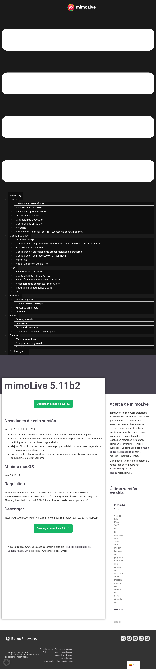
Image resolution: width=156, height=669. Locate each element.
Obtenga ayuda (24, 319)
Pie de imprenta (46, 649)
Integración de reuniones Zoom (34, 287)
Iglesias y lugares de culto (31, 211)
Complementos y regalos (30, 343)
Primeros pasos (25, 299)
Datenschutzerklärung (63, 655)
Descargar (22, 323)
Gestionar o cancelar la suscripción (36, 331)
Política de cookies (50, 652)
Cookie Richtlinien (65, 658)
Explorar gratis (18, 351)
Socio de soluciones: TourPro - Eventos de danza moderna (49, 231)
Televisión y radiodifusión (30, 203)
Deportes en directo (27, 215)
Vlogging (21, 227)
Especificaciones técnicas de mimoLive (38, 279)
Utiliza (13, 199)
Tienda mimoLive (26, 339)
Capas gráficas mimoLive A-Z (33, 275)
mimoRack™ (23, 259)
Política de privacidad (63, 649)
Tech (13, 267)
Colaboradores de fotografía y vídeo (58, 661)
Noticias (21, 311)
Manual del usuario (27, 327)
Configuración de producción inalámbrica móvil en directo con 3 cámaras (58, 243)
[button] (78, 106)
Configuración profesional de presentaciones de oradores (49, 251)
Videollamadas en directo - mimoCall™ (38, 283)
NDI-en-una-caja (25, 239)
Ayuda (13, 315)
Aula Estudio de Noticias (30, 247)
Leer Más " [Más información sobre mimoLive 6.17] (118, 611)
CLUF (26, 550)
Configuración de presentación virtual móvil (41, 255)
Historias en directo (27, 307)
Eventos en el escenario (29, 207)
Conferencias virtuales (29, 223)
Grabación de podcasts (29, 219)
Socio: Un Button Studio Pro (32, 263)
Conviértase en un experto (31, 303)
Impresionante (66, 652)
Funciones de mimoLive (29, 271)
